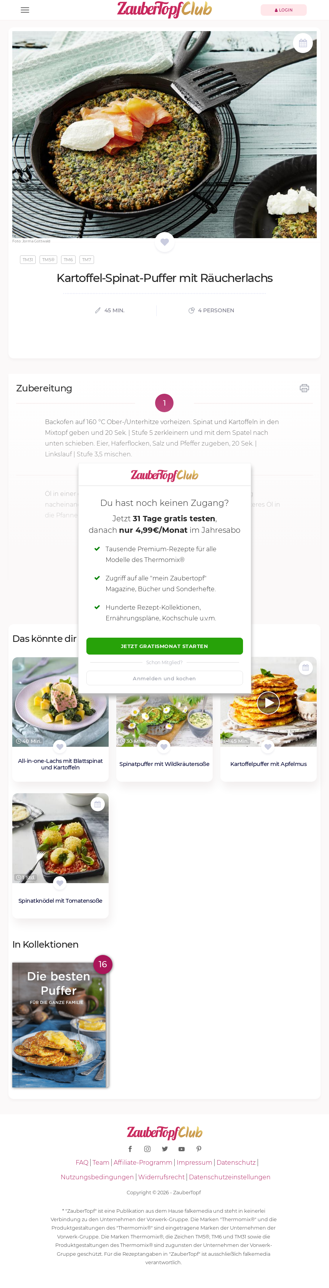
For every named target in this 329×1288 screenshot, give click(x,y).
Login (284, 10)
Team (101, 1162)
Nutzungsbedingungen (97, 1177)
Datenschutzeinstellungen (230, 1177)
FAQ (82, 1162)
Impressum (194, 1162)
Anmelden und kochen (164, 678)
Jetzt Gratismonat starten (164, 646)
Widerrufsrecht (161, 1177)
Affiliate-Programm (143, 1162)
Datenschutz (236, 1162)
